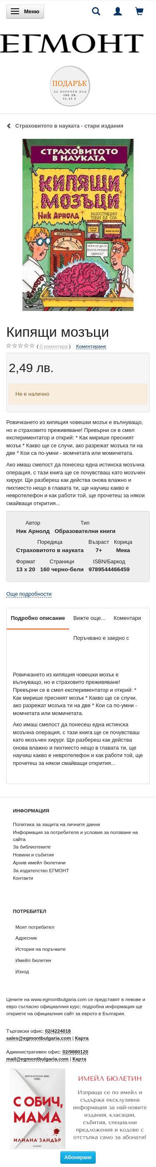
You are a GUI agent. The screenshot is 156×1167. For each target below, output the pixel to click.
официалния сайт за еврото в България (79, 1013)
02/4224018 (58, 1031)
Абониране (78, 1157)
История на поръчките (40, 949)
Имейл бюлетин (33, 960)
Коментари (127, 618)
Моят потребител (34, 927)
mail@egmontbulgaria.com (37, 1058)
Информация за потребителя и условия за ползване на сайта (75, 835)
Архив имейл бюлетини (39, 862)
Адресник (26, 937)
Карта (82, 1038)
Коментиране (91, 346)
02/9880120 (75, 1051)
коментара (53, 346)
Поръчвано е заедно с (101, 638)
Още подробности (29, 594)
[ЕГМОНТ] (72, 41)
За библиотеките (32, 846)
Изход (22, 971)
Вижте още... (89, 618)
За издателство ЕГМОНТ (41, 870)
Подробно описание (38, 618)
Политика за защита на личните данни (56, 824)
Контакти (23, 878)
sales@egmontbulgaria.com (38, 1038)
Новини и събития (33, 854)
